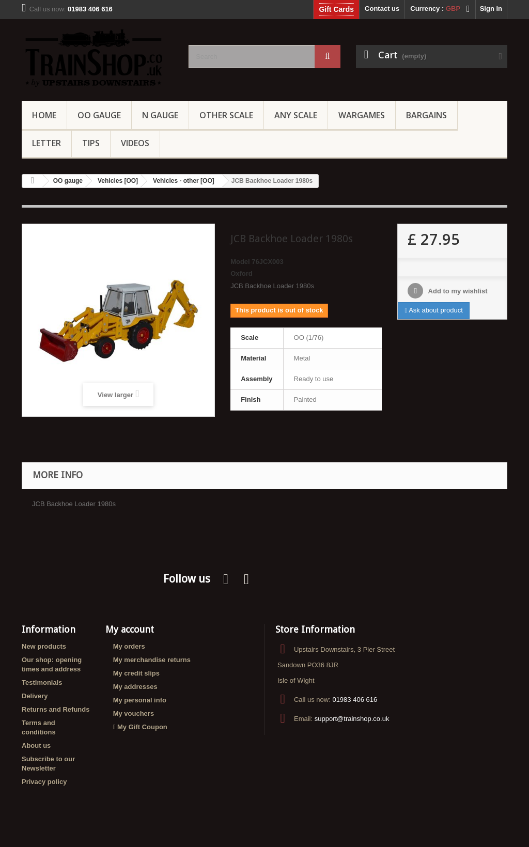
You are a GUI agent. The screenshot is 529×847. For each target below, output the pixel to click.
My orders (129, 646)
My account (129, 629)
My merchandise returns (152, 660)
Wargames (361, 115)
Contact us (382, 8)
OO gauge (99, 115)
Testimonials (42, 682)
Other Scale (226, 115)
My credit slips (136, 673)
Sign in (491, 8)
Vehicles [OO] (118, 180)
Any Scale (295, 115)
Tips (91, 143)
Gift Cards (336, 9)
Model (240, 261)
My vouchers (133, 713)
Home (44, 115)
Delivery (35, 696)
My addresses (135, 687)
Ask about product (433, 310)
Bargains (426, 115)
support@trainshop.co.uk (352, 719)
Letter (46, 143)
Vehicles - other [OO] (183, 180)
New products (44, 646)
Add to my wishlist (456, 291)
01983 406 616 (354, 699)
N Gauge (160, 115)
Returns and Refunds (55, 709)
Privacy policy (44, 782)
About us (36, 745)
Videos (135, 143)
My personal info (139, 700)
